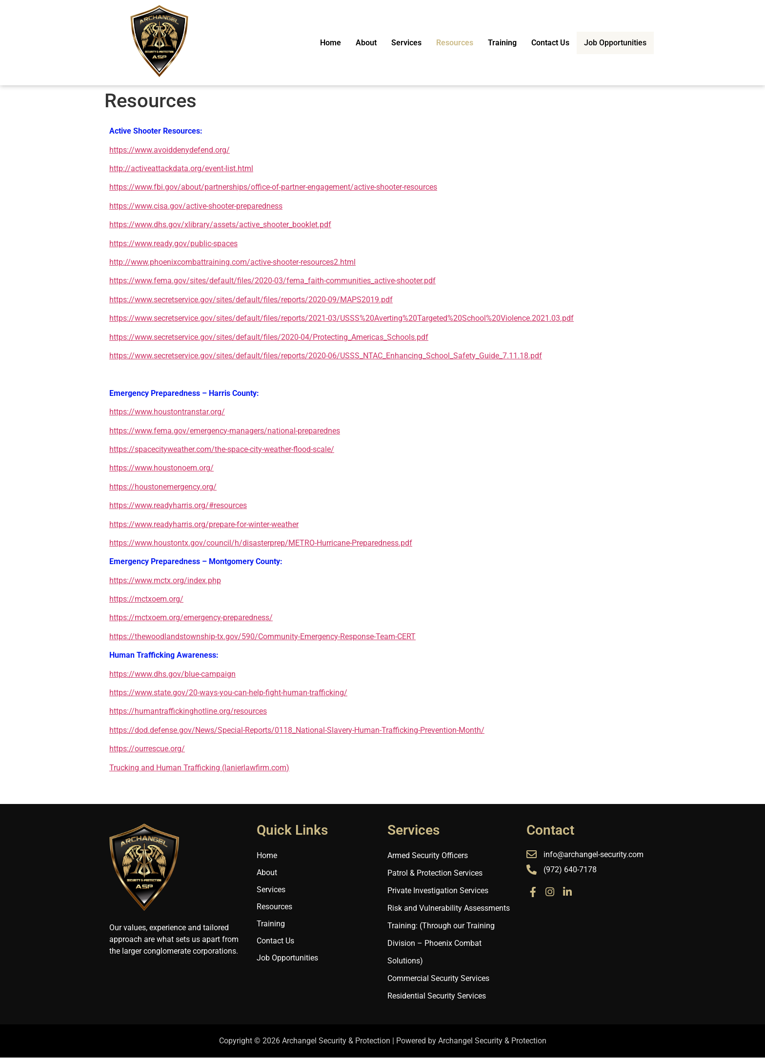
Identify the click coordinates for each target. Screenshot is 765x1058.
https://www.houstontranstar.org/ (167, 411)
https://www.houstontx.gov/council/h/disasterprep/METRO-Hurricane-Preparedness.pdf (260, 543)
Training (506, 42)
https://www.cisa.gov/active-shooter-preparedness (195, 206)
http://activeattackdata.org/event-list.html (181, 168)
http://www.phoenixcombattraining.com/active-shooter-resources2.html (232, 262)
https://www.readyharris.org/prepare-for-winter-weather (204, 524)
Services (411, 42)
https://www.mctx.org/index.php (165, 580)
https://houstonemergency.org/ (163, 486)
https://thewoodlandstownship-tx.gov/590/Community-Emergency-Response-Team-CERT (262, 636)
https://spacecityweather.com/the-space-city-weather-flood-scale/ (221, 449)
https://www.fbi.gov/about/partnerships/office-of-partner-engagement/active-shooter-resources (273, 187)
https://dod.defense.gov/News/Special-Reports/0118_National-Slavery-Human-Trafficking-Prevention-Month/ (296, 730)
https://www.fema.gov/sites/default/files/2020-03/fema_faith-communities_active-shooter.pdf (272, 280)
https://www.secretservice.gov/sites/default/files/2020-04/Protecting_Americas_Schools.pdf (268, 337)
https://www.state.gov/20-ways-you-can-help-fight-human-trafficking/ (228, 692)
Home (334, 42)
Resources (459, 42)
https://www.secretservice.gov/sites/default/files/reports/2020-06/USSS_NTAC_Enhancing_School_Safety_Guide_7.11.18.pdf (325, 355)
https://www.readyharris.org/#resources (178, 505)
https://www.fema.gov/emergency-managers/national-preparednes (224, 430)
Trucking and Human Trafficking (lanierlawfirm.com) (199, 767)
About (370, 42)
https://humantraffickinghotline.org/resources (188, 711)
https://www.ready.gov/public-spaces (173, 243)
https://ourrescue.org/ (147, 748)
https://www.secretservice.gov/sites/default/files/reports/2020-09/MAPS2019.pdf (251, 299)
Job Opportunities (617, 42)
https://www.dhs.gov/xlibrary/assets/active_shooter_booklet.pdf (220, 224)
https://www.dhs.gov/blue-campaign (172, 674)
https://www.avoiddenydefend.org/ (169, 150)
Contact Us (555, 42)
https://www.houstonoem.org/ (161, 467)
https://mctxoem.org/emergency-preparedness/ (191, 617)
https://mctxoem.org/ (146, 599)
